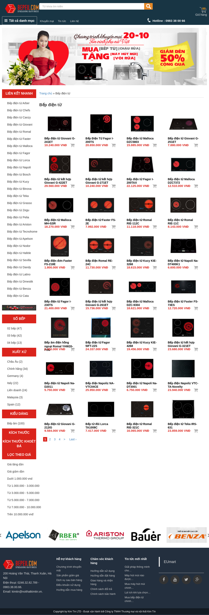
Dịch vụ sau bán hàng (69, 580)
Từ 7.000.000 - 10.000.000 (24, 507)
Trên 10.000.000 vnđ (20, 514)
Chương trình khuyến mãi (68, 568)
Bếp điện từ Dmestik (20, 281)
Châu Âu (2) (14, 361)
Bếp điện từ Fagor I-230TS (57, 302)
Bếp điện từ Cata (18, 295)
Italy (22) (12, 383)
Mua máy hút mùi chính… (135, 585)
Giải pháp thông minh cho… (137, 568)
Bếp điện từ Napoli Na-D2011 (59, 384)
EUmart (170, 562)
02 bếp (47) (14, 328)
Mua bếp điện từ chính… (134, 599)
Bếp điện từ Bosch (18, 174)
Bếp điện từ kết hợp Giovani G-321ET (181, 343)
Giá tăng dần (15, 464)
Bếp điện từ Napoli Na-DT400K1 (183, 261)
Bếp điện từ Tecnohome (22, 231)
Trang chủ (45, 93)
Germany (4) (15, 376)
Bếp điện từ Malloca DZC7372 (181, 180)
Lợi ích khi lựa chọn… (138, 592)
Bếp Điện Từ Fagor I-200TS (100, 139)
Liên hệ (74, 21)
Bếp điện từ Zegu (18, 210)
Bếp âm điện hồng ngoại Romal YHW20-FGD (58, 343)
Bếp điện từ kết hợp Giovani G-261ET (99, 302)
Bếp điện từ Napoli (19, 167)
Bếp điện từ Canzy (19, 117)
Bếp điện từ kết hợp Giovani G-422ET (57, 180)
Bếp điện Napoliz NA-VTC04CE (100, 384)
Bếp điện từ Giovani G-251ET (183, 139)
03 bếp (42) (14, 335)
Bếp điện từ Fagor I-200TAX (140, 180)
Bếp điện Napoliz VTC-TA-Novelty (183, 384)
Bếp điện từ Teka (18, 196)
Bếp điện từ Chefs (18, 110)
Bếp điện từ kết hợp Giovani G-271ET (99, 180)
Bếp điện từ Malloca (20, 146)
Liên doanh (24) (17, 390)
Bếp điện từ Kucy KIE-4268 (142, 343)
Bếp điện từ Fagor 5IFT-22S (98, 343)
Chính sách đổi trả (101, 589)
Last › (72, 439)
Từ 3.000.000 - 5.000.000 (23, 493)
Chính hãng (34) (17, 368)
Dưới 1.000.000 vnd (19, 478)
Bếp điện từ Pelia (18, 217)
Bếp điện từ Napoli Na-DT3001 (142, 384)
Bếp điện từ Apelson (20, 238)
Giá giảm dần (15, 471)
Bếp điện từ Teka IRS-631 (182, 424)
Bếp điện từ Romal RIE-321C (139, 424)
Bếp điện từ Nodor (18, 245)
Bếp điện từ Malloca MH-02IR (57, 220)
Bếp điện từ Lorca (18, 160)
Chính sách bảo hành (102, 593)
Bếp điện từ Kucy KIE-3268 (142, 261)
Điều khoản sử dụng (68, 584)
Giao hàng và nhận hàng (101, 582)
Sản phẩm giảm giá (67, 575)
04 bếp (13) (14, 342)
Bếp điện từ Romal (19, 131)
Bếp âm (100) (15, 423)
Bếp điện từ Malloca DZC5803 (140, 139)
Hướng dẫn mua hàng (69, 589)
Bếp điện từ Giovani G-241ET (59, 139)
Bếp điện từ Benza (19, 288)
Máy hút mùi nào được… (134, 577)
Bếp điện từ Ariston (19, 224)
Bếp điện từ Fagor (18, 153)
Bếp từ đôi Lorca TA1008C (97, 424)
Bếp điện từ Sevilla (19, 260)
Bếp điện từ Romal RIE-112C (139, 220)
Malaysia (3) (15, 397)
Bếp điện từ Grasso (19, 203)
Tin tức (62, 21)
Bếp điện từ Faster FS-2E (101, 220)
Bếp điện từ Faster (19, 138)
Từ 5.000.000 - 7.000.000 (23, 500)
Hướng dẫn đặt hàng (102, 575)
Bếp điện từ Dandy (19, 267)
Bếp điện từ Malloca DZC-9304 (140, 302)
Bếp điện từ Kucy (18, 181)
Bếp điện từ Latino (18, 274)
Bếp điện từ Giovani (19, 124)
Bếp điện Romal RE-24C (99, 261)
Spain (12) (13, 404)
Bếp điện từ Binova (19, 188)
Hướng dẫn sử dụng (102, 570)
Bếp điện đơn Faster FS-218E (58, 261)
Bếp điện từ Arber (18, 103)
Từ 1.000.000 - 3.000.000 (23, 485)
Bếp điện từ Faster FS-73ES (183, 302)
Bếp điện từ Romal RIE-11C (180, 220)
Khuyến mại (47, 21)
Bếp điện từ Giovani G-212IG (59, 424)
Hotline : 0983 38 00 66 (168, 20)
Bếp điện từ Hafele (19, 253)
